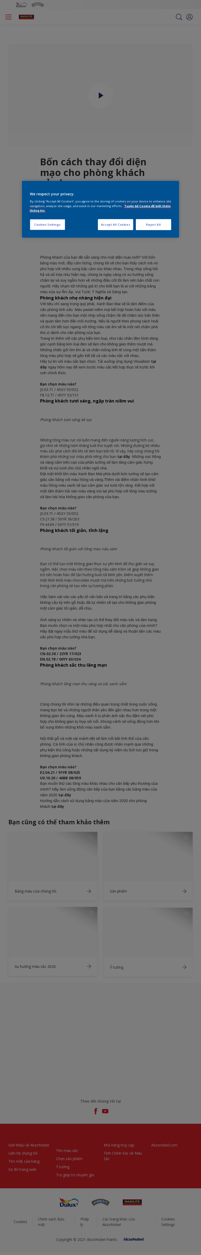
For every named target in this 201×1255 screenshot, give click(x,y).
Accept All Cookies (115, 224)
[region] (100, 209)
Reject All (153, 224)
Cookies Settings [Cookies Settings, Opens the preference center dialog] (47, 224)
